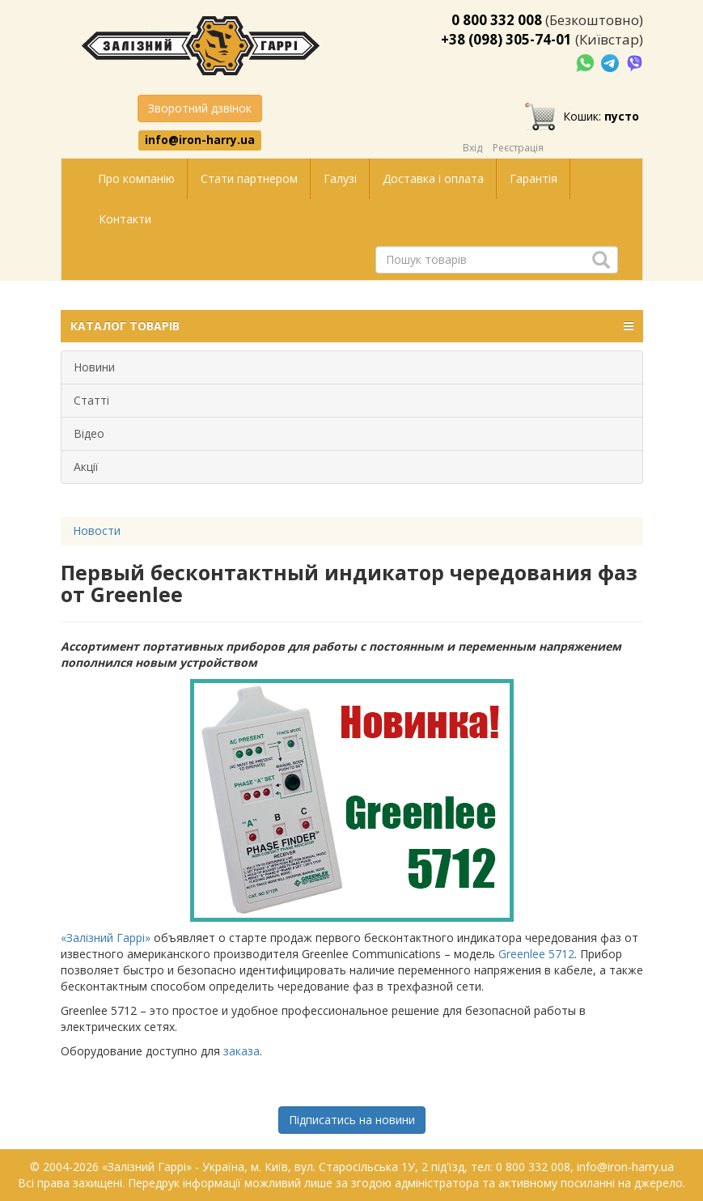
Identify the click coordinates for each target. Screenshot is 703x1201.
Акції (86, 466)
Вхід (472, 148)
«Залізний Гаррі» (105, 937)
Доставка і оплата (433, 178)
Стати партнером (249, 178)
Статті (91, 400)
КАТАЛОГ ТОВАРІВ (351, 326)
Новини (94, 367)
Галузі (340, 178)
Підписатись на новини (352, 1119)
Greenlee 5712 (536, 953)
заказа (241, 1051)
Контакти (125, 219)
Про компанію (136, 178)
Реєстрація (518, 148)
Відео (89, 433)
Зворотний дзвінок (200, 108)
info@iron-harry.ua (200, 140)
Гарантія (533, 178)
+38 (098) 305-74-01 (506, 39)
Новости (97, 530)
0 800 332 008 (496, 20)
